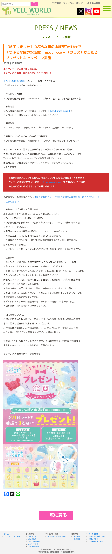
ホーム (6, 534)
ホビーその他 (33, 544)
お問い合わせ (93, 539)
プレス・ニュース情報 (12, 536)
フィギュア (32, 536)
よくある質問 (93, 3)
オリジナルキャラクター (56, 536)
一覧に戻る (56, 515)
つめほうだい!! (33, 547)
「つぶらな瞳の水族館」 (15, 81)
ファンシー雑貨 (34, 541)
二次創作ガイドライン (97, 541)
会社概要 (56, 3)
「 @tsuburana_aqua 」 (59, 110)
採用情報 (77, 539)
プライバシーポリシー (74, 3)
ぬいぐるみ (32, 539)
